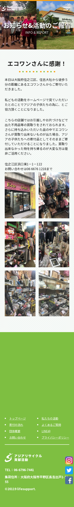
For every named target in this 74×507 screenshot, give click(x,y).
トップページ (17, 418)
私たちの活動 (50, 418)
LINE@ (46, 431)
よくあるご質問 (51, 425)
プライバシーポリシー (55, 437)
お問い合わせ (17, 437)
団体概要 (14, 431)
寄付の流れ (16, 425)
